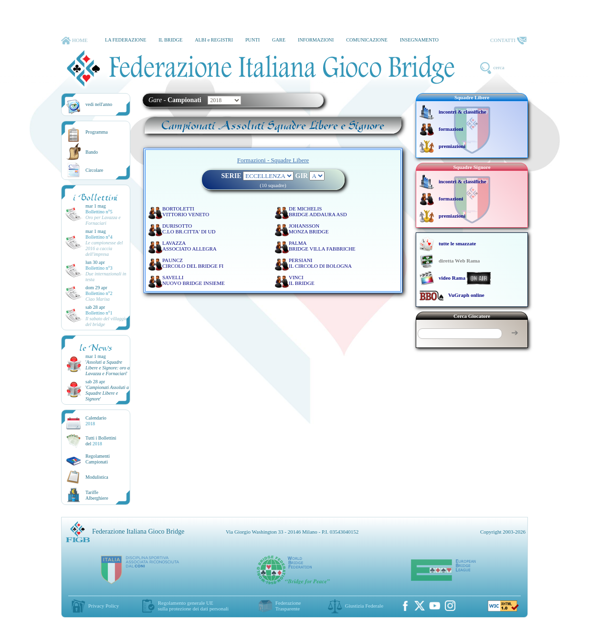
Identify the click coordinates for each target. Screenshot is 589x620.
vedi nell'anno (98, 104)
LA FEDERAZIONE (125, 39)
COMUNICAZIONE (367, 39)
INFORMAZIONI (316, 39)
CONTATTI (508, 40)
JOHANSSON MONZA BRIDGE (308, 228)
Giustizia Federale (364, 606)
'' (107, 367)
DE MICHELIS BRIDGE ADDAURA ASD (318, 211)
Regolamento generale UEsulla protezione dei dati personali (193, 605)
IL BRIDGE (170, 39)
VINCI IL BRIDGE (302, 280)
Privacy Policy (103, 606)
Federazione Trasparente (288, 605)
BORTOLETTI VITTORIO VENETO (185, 211)
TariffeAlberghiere (96, 495)
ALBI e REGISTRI (214, 39)
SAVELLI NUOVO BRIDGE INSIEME (193, 280)
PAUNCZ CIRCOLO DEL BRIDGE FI (192, 263)
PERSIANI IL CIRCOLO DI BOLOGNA (320, 263)
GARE (278, 39)
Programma (96, 132)
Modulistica (96, 477)
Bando (91, 152)
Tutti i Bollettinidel (100, 440)
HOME (74, 40)
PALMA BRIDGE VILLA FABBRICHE (322, 246)
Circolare (94, 170)
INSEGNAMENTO (419, 39)
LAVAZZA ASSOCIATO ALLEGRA (189, 246)
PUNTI (252, 39)
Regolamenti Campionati (97, 458)
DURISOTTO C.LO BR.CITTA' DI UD (188, 228)
